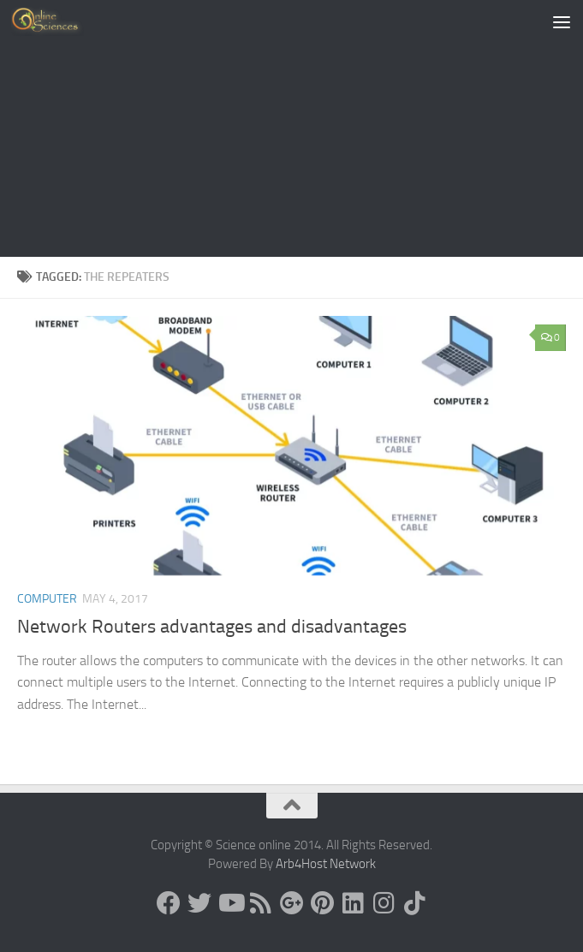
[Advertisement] (291, 128)
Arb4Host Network (326, 864)
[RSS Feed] (261, 903)
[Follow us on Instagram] (384, 903)
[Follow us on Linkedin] (354, 903)
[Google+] (292, 903)
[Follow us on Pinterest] (323, 903)
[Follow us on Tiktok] (415, 903)
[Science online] (169, 903)
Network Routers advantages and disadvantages (212, 627)
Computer (47, 599)
